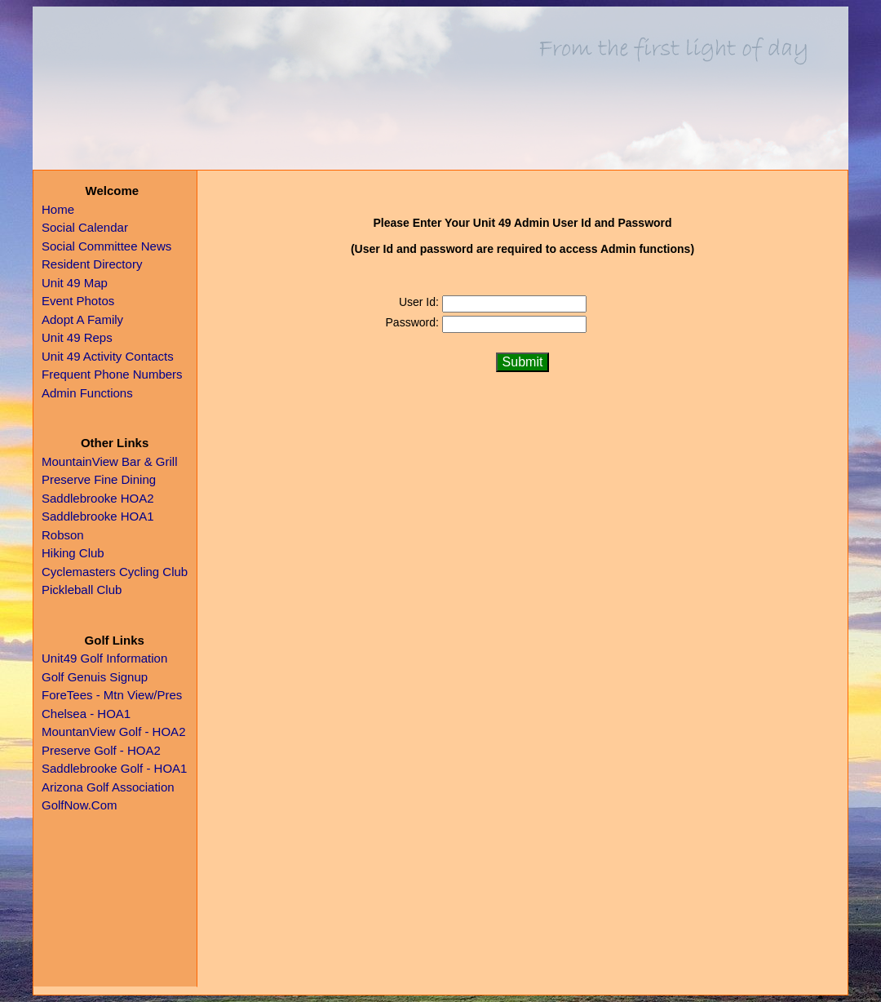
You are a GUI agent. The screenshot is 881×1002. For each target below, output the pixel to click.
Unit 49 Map (75, 283)
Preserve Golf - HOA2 (101, 750)
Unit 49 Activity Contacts (108, 356)
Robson (63, 535)
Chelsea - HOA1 (86, 713)
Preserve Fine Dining (99, 479)
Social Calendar (85, 227)
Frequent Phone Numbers (112, 374)
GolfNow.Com (79, 805)
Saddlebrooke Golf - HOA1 (114, 768)
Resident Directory (92, 264)
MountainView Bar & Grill (109, 461)
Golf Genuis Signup (95, 677)
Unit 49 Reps (77, 337)
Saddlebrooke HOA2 (98, 498)
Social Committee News (106, 246)
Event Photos (78, 301)
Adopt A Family (82, 319)
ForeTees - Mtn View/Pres (112, 695)
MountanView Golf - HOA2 (113, 731)
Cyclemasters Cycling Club (115, 572)
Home (58, 209)
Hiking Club (73, 553)
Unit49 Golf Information (104, 658)
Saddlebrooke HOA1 (98, 516)
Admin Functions (87, 393)
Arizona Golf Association (108, 787)
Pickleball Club (82, 589)
